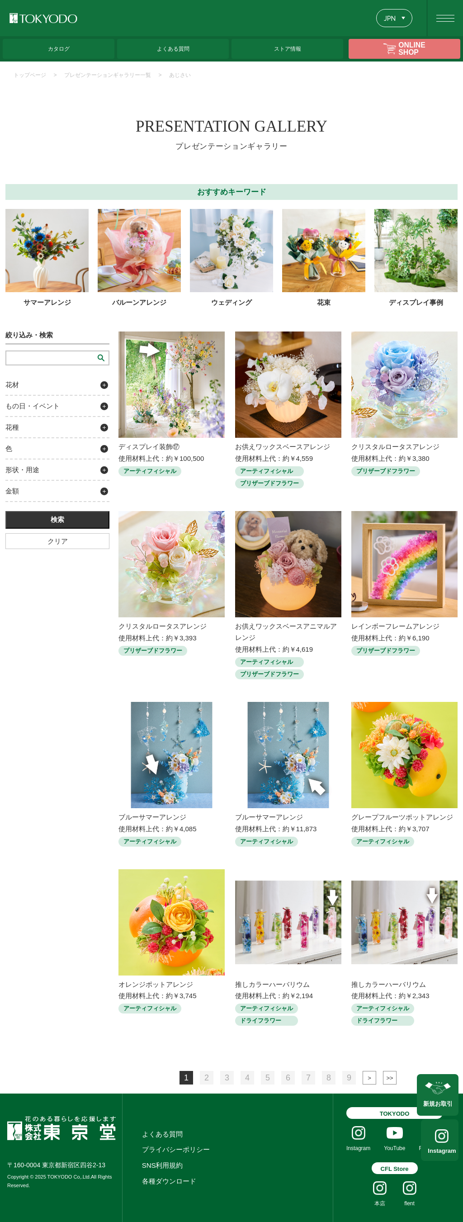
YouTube (394, 1148)
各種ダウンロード (169, 1181)
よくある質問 (162, 1134)
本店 (379, 1203)
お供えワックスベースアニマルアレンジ (286, 631)
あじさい (180, 75)
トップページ (30, 75)
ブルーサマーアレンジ (152, 817)
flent (409, 1203)
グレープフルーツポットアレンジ (402, 817)
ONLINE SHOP (411, 48)
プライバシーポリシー (176, 1149)
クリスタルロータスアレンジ (395, 446)
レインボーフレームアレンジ (395, 626)
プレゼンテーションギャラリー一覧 (107, 75)
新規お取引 (438, 1102)
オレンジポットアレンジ (155, 984)
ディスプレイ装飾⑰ (149, 446)
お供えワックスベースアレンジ (282, 446)
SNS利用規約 (162, 1165)
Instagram (438, 1150)
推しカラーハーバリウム (272, 984)
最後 (390, 1078)
